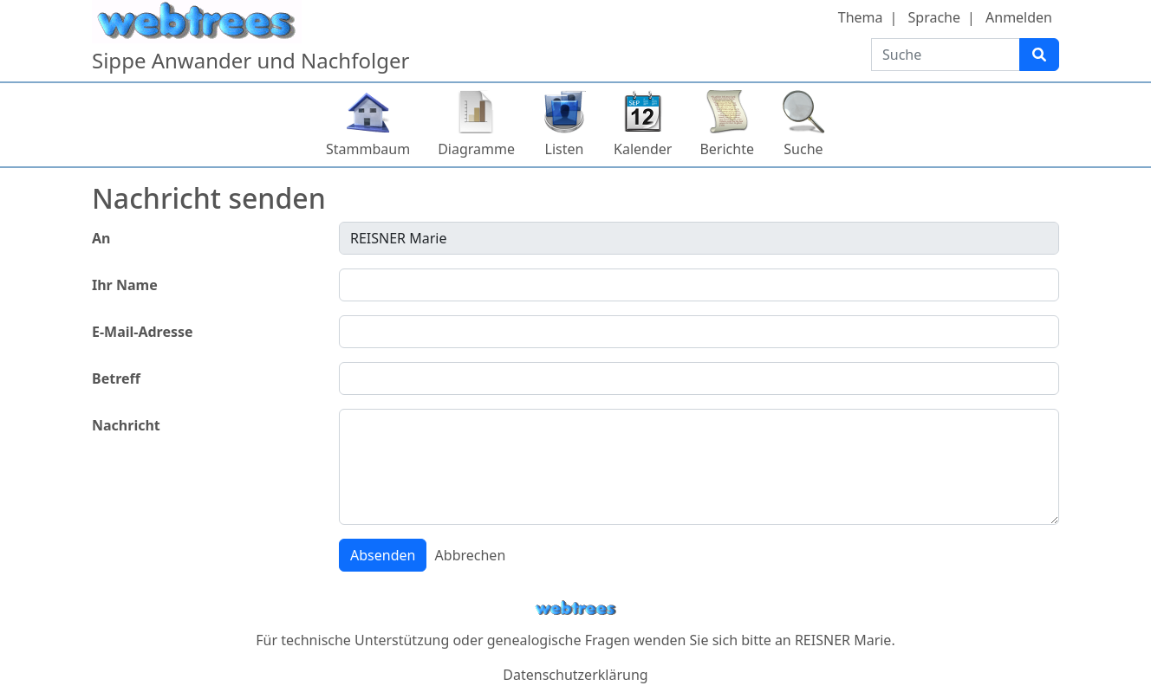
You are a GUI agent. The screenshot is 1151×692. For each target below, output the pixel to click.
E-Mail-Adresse (142, 331)
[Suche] (1039, 54)
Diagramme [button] (476, 148)
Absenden (382, 555)
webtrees (575, 608)
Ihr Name (125, 284)
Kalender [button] (643, 148)
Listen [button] (564, 148)
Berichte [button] (726, 148)
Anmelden (1018, 17)
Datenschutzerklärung (575, 674)
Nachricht (126, 425)
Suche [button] (803, 148)
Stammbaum (368, 148)
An (101, 238)
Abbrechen (470, 555)
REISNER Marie (843, 640)
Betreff (116, 378)
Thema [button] (860, 17)
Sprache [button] (934, 17)
